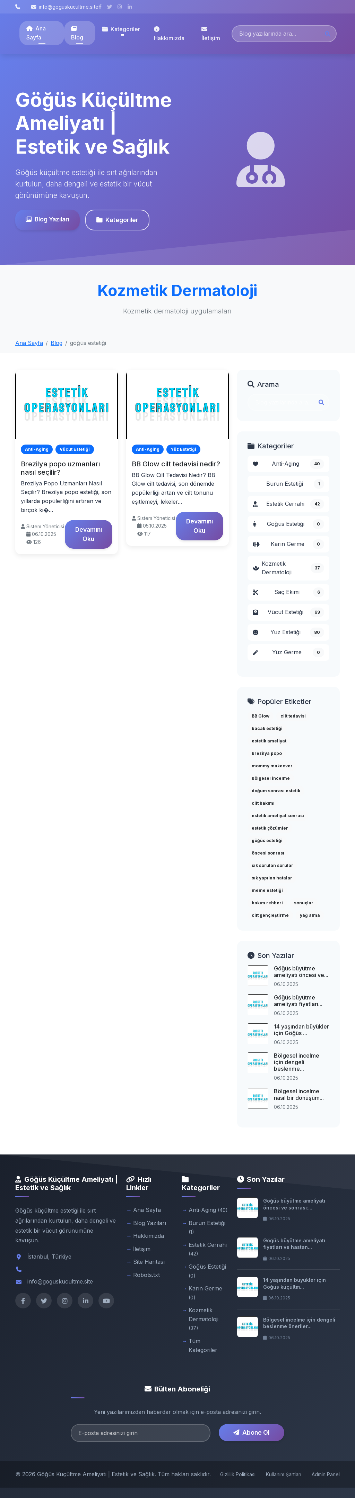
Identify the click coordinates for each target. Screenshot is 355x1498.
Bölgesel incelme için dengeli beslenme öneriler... (299, 1323)
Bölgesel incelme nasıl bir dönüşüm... (299, 1094)
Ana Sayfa (36, 33)
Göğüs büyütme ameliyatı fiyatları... (298, 1000)
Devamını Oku (88, 534)
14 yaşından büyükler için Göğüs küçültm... (294, 1283)
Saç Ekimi (288, 592)
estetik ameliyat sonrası (278, 815)
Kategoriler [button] (121, 29)
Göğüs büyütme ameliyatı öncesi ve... (301, 971)
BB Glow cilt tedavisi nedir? (176, 464)
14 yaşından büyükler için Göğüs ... (301, 1029)
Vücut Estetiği (288, 612)
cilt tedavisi (293, 716)
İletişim (210, 34)
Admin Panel (326, 1474)
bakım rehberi (267, 902)
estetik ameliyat (269, 740)
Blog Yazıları (47, 219)
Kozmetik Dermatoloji (288, 568)
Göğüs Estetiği (288, 524)
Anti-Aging (288, 464)
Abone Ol (251, 1432)
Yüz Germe (288, 652)
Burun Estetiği (295, 484)
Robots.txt (146, 1274)
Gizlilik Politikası (238, 1474)
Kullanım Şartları (283, 1474)
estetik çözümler (270, 828)
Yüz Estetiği (288, 632)
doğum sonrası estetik (276, 790)
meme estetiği (267, 890)
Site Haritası (149, 1261)
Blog (77, 33)
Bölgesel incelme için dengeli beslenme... (296, 1062)
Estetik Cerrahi (288, 504)
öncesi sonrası (268, 853)
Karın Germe (288, 544)
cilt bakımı (263, 803)
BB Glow (260, 716)
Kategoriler (117, 219)
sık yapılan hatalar (272, 877)
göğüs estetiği (267, 840)
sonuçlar (303, 902)
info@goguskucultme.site (64, 7)
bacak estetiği (267, 728)
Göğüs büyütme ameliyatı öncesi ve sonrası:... (294, 1204)
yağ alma (310, 915)
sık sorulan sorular (272, 865)
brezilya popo (267, 753)
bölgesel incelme (271, 778)
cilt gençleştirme (270, 915)
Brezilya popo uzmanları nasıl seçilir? (60, 468)
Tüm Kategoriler (203, 1345)
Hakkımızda (169, 34)
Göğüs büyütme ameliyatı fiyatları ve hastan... (294, 1243)
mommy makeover (272, 765)
